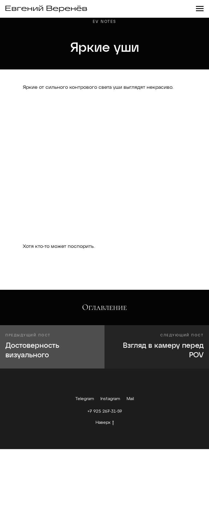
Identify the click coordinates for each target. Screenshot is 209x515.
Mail (130, 399)
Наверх (105, 423)
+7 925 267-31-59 (104, 411)
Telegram (84, 399)
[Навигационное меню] (200, 8)
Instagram (110, 399)
